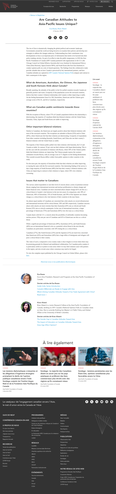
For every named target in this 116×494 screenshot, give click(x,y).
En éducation (35, 431)
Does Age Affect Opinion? (47, 325)
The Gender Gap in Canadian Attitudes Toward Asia (56, 319)
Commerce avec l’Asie (9, 458)
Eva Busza (53, 29)
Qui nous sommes (8, 431)
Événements (99, 6)
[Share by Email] (66, 37)
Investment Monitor (66, 474)
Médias (111, 6)
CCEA (33, 486)
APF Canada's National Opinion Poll (61, 73)
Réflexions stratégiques (67, 450)
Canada (34, 478)
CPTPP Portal (6, 461)
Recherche (63, 6)
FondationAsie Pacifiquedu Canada (14, 6)
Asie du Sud (6, 455)
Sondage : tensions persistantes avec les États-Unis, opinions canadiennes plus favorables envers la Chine (95, 373)
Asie (33, 481)
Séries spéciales (64, 461)
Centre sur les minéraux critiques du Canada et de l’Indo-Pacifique (45, 424)
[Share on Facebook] (49, 37)
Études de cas (64, 456)
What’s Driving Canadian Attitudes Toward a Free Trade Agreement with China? (66, 292)
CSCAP (34, 465)
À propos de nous (49, 6)
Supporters (66, 1)
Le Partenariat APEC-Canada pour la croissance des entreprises (45, 434)
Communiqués (64, 426)
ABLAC (34, 454)
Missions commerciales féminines (41, 448)
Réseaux (87, 6)
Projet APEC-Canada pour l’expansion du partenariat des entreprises (72, 478)
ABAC (33, 457)
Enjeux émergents (37, 428)
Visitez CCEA (92, 1)
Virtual (33, 483)
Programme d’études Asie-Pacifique (70, 472)
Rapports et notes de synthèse (69, 447)
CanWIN (34, 446)
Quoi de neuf (9, 415)
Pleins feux (63, 464)
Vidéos (62, 423)
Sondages (63, 458)
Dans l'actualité (64, 418)
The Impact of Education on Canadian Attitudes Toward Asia (59, 322)
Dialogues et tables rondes (39, 421)
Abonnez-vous (54, 1)
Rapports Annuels (8, 439)
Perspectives (64, 442)
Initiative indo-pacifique (38, 418)
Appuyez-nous (79, 1)
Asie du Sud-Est (7, 450)
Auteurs (5, 466)
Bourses (5, 463)
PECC (33, 462)
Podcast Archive (65, 431)
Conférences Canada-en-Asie (16, 420)
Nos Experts (63, 429)
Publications (66, 437)
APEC (33, 459)
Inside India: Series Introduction (48, 286)
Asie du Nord (6, 452)
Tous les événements (37, 475)
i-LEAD (33, 438)
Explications (63, 453)
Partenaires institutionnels (39, 467)
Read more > (42, 295)
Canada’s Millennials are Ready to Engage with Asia (55, 289)
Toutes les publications (9, 447)
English (106, 1)
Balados (62, 421)
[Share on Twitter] (55, 37)
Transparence (6, 436)
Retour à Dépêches (37, 15)
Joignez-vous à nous (8, 434)
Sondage (95, 82)
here (27, 256)
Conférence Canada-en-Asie (68, 482)
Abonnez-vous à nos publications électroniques (58, 262)
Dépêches (63, 445)
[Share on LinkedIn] (60, 37)
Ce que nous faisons (8, 428)
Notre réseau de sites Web (72, 469)
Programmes (75, 6)
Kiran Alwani (62, 29)
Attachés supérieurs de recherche (41, 451)
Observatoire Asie (65, 439)
